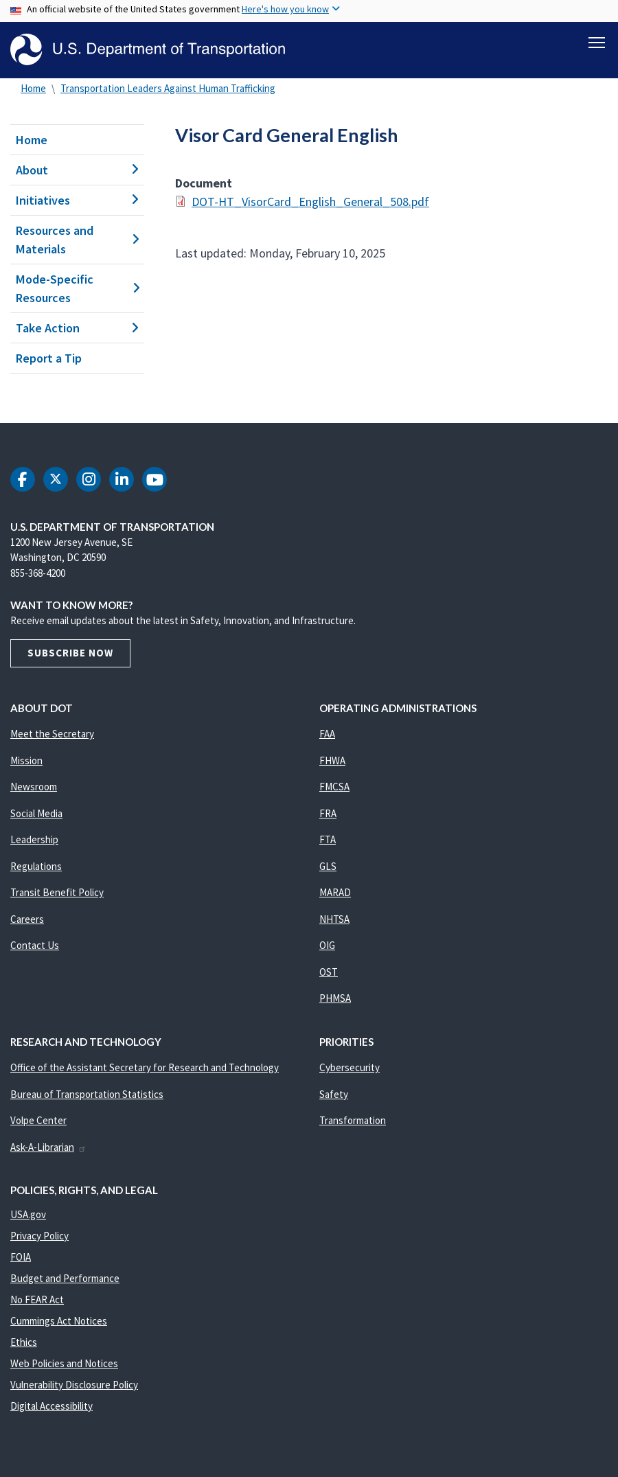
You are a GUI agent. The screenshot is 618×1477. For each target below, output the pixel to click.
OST (328, 971)
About (77, 170)
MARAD (335, 893)
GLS (327, 866)
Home (33, 88)
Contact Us (34, 945)
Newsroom (33, 787)
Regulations (36, 866)
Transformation (352, 1120)
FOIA (20, 1256)
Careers (27, 919)
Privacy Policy (39, 1235)
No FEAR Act (37, 1299)
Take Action (77, 328)
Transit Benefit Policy (57, 893)
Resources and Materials (77, 239)
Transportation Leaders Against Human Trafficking (167, 88)
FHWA (332, 760)
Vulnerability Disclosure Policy (74, 1384)
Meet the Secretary (52, 734)
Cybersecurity (349, 1068)
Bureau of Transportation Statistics (86, 1094)
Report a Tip (49, 358)
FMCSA (334, 787)
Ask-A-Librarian (48, 1147)
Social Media (36, 813)
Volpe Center (38, 1120)
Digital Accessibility (51, 1405)
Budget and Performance (64, 1278)
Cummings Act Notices (58, 1320)
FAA (327, 734)
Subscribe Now (70, 653)
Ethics (23, 1342)
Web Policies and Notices (64, 1363)
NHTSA (334, 919)
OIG (327, 945)
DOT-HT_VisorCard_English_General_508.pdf (310, 201)
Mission (26, 760)
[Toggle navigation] (596, 42)
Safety (333, 1094)
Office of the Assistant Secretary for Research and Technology (144, 1068)
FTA (327, 840)
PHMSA (335, 998)
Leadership (34, 840)
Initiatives (77, 200)
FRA (327, 813)
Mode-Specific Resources (77, 288)
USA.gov (28, 1214)
